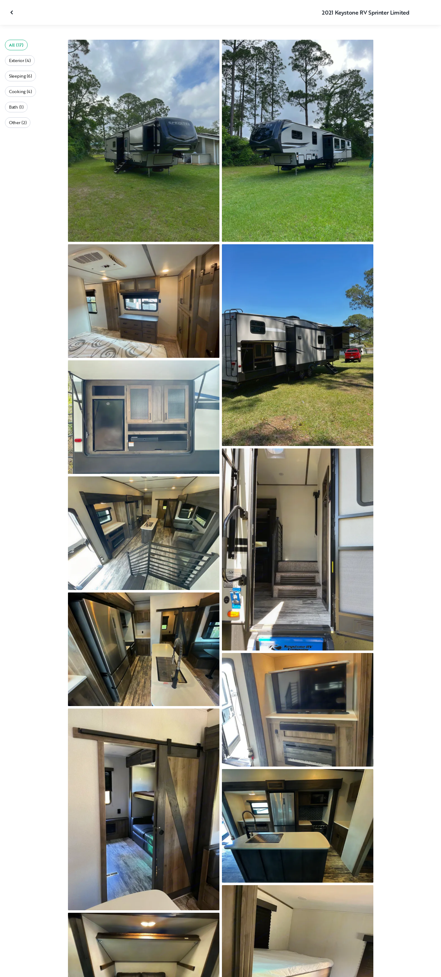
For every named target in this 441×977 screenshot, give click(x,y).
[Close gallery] (12, 12)
